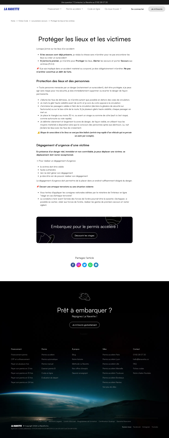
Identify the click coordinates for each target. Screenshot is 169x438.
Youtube (155, 427)
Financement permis (19, 354)
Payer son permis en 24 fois (22, 382)
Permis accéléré (47, 354)
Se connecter (137, 9)
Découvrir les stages (84, 235)
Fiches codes (138, 368)
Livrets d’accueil (70, 421)
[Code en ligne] (93, 9)
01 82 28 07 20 (139, 354)
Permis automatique (49, 359)
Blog (74, 354)
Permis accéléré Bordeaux (113, 378)
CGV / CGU (42, 421)
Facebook (137, 427)
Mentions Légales (55, 421)
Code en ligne (47, 373)
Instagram (146, 427)
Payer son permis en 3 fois (21, 368)
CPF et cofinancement (20, 359)
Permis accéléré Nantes (112, 382)
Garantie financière (124, 421)
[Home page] (12, 9)
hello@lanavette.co (141, 359)
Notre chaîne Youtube (142, 373)
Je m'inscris (156, 9)
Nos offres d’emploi (80, 368)
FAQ (135, 364)
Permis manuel (47, 364)
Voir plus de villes (109, 387)
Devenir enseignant (80, 373)
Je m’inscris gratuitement (84, 325)
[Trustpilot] (83, 333)
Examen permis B (48, 368)
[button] (54, 9)
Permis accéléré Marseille (113, 368)
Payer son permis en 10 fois (22, 373)
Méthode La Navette (80, 364)
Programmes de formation (87, 421)
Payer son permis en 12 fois (22, 378)
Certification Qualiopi (107, 421)
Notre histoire (77, 359)
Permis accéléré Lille (111, 364)
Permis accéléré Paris (111, 354)
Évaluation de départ (49, 378)
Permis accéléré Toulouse (113, 373)
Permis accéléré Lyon (111, 359)
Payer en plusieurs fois (20, 364)
